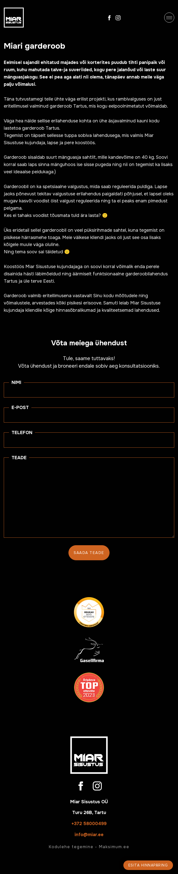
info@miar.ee (89, 834)
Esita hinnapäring (148, 865)
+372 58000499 (89, 823)
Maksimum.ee (114, 846)
